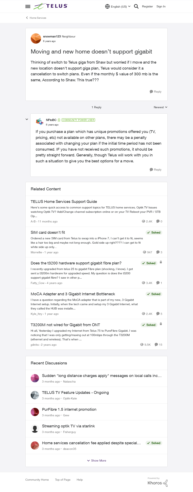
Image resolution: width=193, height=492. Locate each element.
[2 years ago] (48, 344)
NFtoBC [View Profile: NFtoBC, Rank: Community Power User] (51, 120)
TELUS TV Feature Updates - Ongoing (75, 392)
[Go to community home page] (51, 6)
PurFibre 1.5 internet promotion (69, 409)
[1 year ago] (50, 252)
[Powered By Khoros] (158, 482)
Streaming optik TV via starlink (68, 426)
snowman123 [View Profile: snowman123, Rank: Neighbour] (52, 36)
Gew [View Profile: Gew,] (66, 415)
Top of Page (63, 479)
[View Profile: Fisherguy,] (35, 429)
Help (80, 479)
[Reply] (155, 91)
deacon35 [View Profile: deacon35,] (69, 448)
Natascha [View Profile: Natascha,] (69, 381)
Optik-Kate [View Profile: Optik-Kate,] (70, 398)
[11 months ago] (47, 221)
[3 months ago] (51, 381)
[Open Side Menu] (27, 6)
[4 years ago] (53, 283)
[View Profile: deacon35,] (35, 445)
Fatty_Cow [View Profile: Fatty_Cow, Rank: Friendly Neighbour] (38, 283)
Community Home (37, 479)
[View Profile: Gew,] (35, 412)
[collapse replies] (26, 119)
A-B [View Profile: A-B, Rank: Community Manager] (33, 221)
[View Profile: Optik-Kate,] (35, 395)
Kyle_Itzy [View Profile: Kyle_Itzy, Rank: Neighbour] (36, 313)
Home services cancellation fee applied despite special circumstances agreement (89, 443)
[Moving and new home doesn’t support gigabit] (52, 125)
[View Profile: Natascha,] (35, 378)
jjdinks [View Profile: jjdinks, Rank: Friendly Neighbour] (35, 344)
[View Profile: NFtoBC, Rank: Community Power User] (40, 122)
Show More (96, 460)
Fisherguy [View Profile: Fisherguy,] (69, 432)
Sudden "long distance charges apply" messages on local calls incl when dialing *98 (100, 375)
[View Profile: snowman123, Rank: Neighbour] (36, 38)
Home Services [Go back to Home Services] (35, 17)
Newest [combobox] (161, 107)
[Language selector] (117, 6)
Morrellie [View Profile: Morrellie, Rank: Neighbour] (36, 252)
